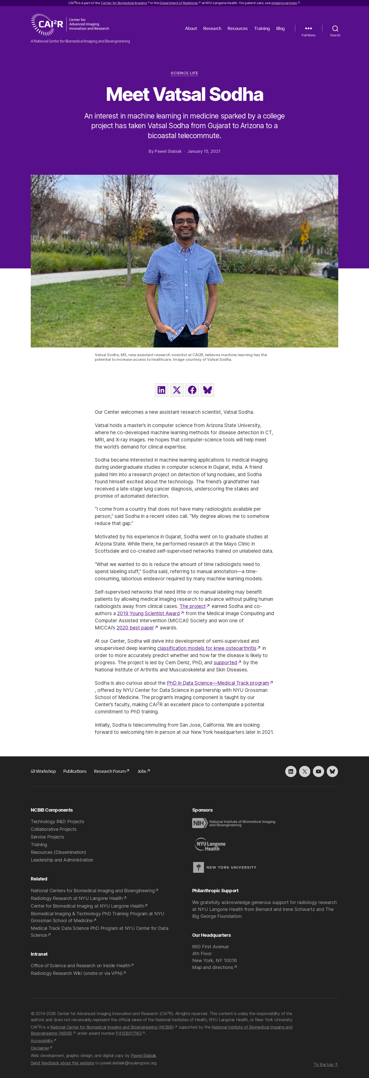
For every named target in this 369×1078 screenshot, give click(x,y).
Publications (74, 771)
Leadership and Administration (62, 860)
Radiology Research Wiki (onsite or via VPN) (76, 973)
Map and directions (212, 967)
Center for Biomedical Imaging (124, 3)
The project (193, 606)
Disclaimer (40, 1048)
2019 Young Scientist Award (148, 613)
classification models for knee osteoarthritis (207, 648)
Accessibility (42, 1040)
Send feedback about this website (62, 1062)
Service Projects (47, 837)
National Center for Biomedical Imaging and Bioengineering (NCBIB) (112, 1027)
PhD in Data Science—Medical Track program (218, 683)
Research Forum (110, 771)
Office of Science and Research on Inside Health (80, 965)
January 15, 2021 (204, 151)
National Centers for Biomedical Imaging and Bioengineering (93, 890)
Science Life (184, 73)
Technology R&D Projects (57, 821)
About (191, 28)
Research (212, 28)
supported (225, 663)
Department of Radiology (179, 3)
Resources (238, 28)
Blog (280, 28)
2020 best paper (135, 628)
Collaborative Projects (54, 829)
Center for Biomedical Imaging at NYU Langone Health (87, 906)
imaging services (284, 3)
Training (262, 28)
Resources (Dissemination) (58, 852)
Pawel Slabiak (168, 151)
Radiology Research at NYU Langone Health (77, 898)
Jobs (142, 771)
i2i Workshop (43, 771)
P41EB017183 (128, 1033)
